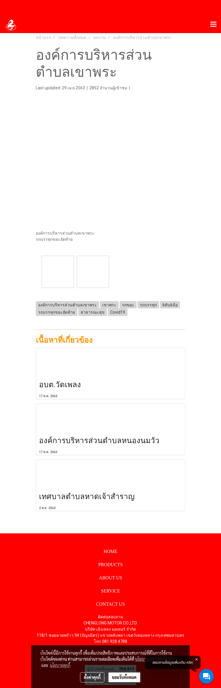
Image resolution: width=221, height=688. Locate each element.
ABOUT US (110, 577)
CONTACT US (110, 604)
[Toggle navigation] (213, 24)
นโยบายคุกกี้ (60, 665)
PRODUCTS (110, 564)
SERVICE (110, 590)
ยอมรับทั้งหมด (124, 677)
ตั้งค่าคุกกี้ (92, 677)
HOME (110, 551)
